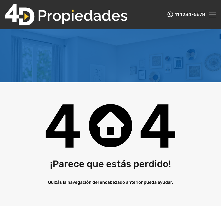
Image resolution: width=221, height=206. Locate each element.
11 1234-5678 (190, 14)
